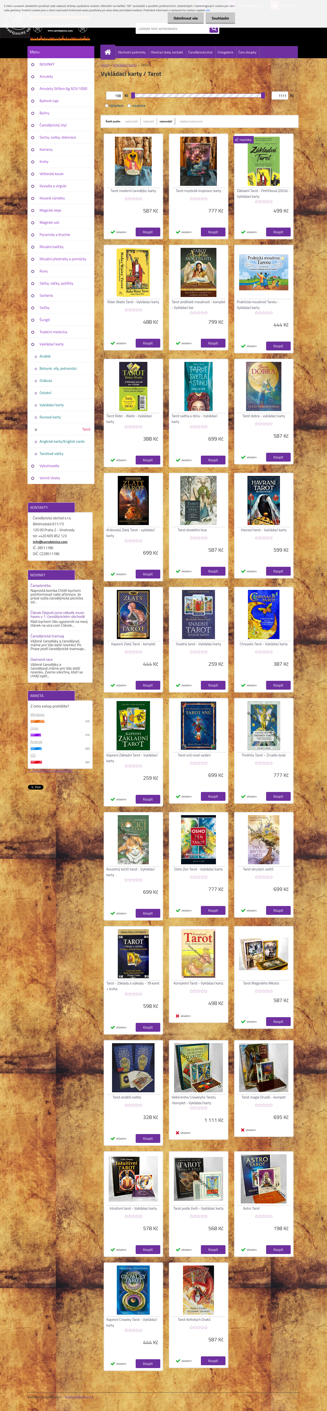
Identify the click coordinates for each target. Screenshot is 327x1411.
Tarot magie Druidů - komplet (264, 1097)
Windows (38, 714)
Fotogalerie (225, 52)
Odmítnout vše (186, 18)
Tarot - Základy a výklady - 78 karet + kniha (133, 986)
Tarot (86, 429)
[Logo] (60, 28)
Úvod (105, 65)
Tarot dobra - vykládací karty (263, 416)
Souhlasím (220, 18)
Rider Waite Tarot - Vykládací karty (133, 302)
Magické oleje (50, 210)
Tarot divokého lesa (192, 530)
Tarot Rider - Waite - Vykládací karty (129, 418)
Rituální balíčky (52, 247)
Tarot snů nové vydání (194, 755)
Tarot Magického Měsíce (261, 983)
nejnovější (166, 121)
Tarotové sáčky (52, 453)
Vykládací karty (52, 344)
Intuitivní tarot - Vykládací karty (133, 1208)
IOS (33, 755)
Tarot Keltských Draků (194, 1319)
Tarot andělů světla (127, 1097)
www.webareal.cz (79, 1397)
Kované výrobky (52, 198)
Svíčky (45, 307)
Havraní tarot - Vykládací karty (263, 530)
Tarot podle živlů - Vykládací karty (198, 1208)
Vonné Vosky (50, 478)
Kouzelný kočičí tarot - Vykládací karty (131, 872)
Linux (34, 728)
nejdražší (148, 121)
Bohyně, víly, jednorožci (58, 368)
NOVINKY (47, 64)
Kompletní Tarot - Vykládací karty (198, 983)
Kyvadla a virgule (53, 186)
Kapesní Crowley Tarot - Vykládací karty (132, 1322)
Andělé (45, 356)
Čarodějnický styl (53, 125)
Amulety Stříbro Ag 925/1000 (63, 88)
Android (36, 742)
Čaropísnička (41, 585)
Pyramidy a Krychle (55, 234)
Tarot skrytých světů (258, 869)
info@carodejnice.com (50, 542)
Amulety (46, 76)
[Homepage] (109, 52)
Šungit (45, 320)
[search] (213, 28)
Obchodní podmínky (132, 52)
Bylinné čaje (49, 101)
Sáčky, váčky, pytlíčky (56, 283)
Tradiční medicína (53, 332)
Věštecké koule (52, 174)
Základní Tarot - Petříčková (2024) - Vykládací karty (263, 193)
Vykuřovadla (49, 466)
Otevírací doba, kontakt (167, 52)
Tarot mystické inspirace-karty (198, 190)
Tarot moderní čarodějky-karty (133, 190)
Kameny (46, 149)
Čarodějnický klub (200, 52)
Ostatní (45, 393)
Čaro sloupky (247, 52)
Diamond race (42, 659)
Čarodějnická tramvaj (47, 636)
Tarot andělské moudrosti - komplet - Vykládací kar (198, 304)
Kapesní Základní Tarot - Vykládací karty (132, 758)
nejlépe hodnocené (191, 121)
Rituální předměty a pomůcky (63, 259)
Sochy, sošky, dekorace (58, 137)
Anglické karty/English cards (62, 441)
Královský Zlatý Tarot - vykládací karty (131, 532)
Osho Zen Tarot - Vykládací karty (198, 869)
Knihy (44, 161)
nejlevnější (131, 121)
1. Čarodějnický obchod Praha (50, 770)
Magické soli (49, 222)
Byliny (44, 113)
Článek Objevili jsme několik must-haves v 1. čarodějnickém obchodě (58, 614)
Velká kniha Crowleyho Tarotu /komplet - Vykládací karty (194, 1100)
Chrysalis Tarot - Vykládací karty (264, 644)
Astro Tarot (251, 1208)
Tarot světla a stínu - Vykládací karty (194, 418)
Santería (46, 295)
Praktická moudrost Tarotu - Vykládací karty (258, 304)
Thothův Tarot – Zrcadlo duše (264, 755)
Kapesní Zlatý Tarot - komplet (133, 644)
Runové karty (50, 417)
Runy (44, 271)
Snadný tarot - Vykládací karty (198, 644)
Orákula (46, 380)
